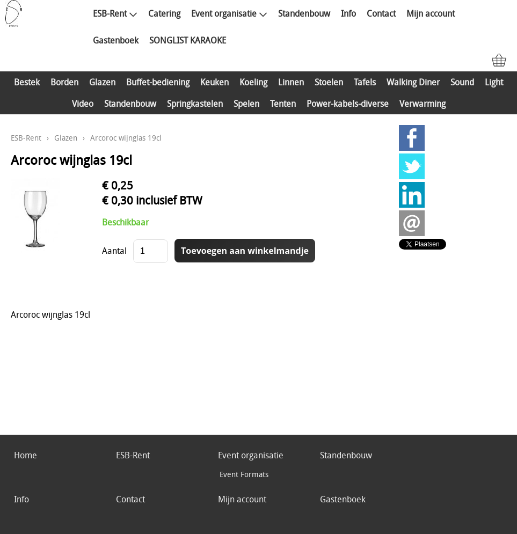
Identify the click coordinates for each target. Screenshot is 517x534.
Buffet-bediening (158, 82)
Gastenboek (116, 40)
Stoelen (329, 82)
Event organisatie (229, 13)
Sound (462, 82)
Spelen (246, 103)
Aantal (114, 251)
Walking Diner (413, 82)
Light (494, 82)
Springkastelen (195, 103)
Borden (64, 82)
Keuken (214, 82)
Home (25, 455)
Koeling (253, 82)
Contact (381, 13)
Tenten (283, 103)
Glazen (102, 82)
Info (348, 13)
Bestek (27, 82)
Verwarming (422, 103)
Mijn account (430, 13)
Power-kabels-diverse (348, 103)
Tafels (365, 82)
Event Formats (244, 474)
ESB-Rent (115, 13)
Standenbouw (304, 13)
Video (82, 103)
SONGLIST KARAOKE (187, 40)
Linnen (291, 82)
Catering (164, 13)
